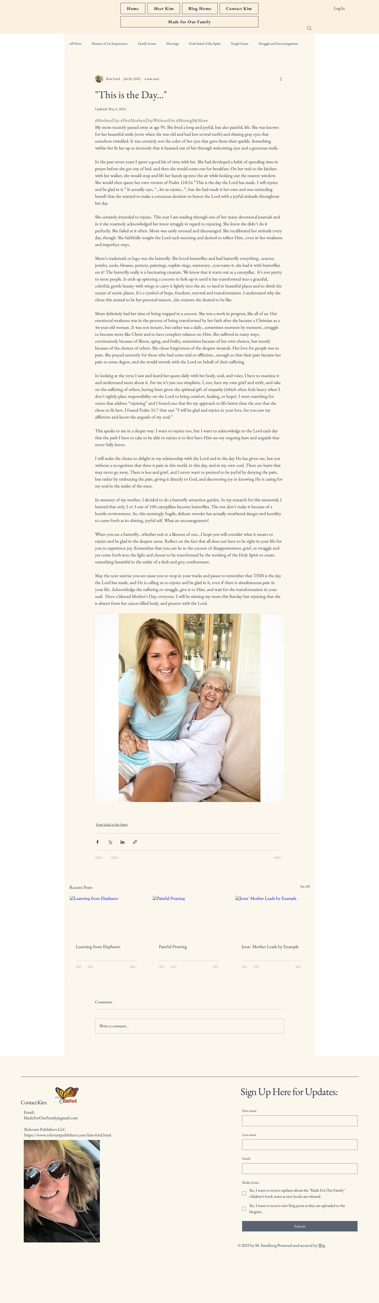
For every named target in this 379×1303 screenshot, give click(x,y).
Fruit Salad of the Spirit (204, 43)
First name (249, 1110)
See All (305, 886)
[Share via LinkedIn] (122, 842)
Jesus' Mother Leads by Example (270, 946)
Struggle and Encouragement (278, 43)
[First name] (298, 1121)
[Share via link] (135, 842)
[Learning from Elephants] (107, 916)
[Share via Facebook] (97, 842)
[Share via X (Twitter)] (110, 842)
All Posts (75, 43)
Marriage (172, 43)
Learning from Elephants (98, 946)
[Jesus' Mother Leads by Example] (272, 916)
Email (246, 1158)
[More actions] (281, 79)
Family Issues (147, 43)
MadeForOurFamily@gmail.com (51, 1118)
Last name (249, 1134)
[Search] (309, 28)
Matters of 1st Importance (110, 43)
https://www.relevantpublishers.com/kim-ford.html (67, 1135)
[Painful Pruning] (190, 916)
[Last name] (298, 1144)
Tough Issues (239, 43)
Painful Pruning (173, 946)
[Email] (298, 1169)
